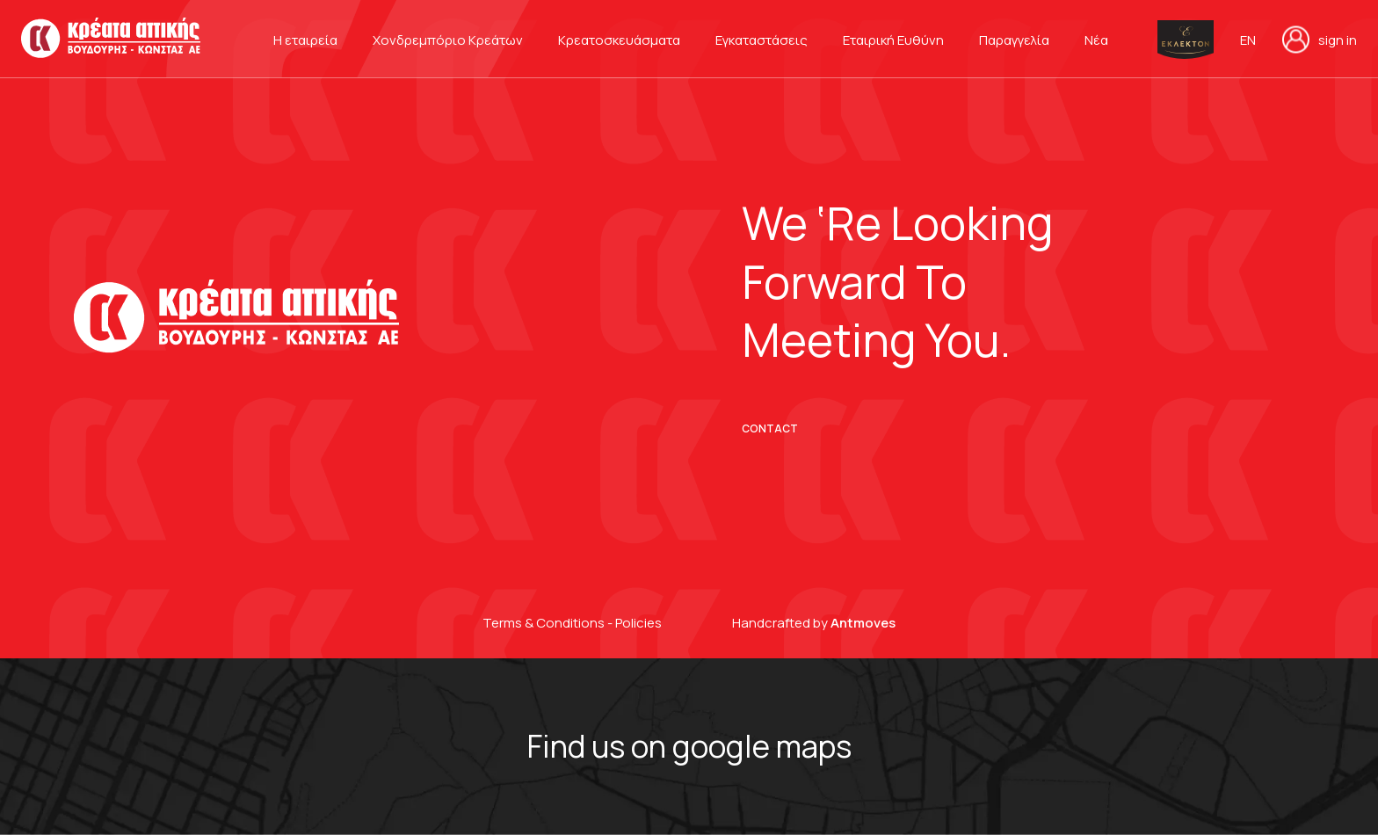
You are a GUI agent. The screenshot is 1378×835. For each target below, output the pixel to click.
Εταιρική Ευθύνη (893, 40)
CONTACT (770, 429)
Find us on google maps (689, 746)
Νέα (1096, 40)
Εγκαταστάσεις (761, 40)
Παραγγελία (1014, 40)
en (1248, 40)
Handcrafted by (814, 622)
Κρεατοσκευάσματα (619, 40)
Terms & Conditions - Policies (572, 622)
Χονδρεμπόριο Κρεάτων (448, 40)
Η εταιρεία (305, 40)
